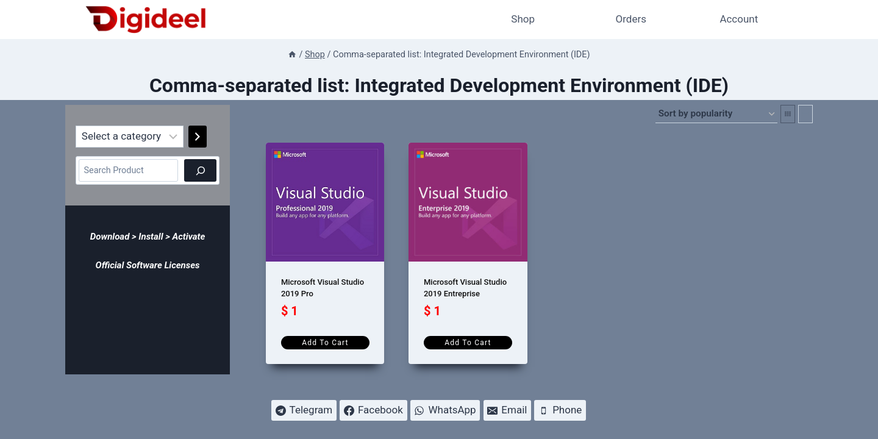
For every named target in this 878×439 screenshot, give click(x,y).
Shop (523, 19)
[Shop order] (716, 114)
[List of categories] (130, 137)
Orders (631, 19)
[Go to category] (197, 137)
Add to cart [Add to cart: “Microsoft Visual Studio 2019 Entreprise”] (467, 342)
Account (738, 19)
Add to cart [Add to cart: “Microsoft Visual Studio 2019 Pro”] (325, 342)
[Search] (200, 170)
